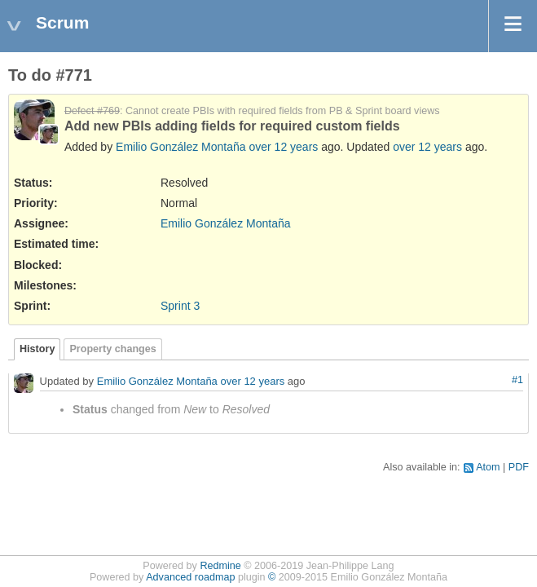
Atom (488, 467)
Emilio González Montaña (181, 146)
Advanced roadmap (190, 577)
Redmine (220, 566)
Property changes (112, 349)
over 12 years (283, 146)
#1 (517, 380)
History (37, 349)
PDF (518, 467)
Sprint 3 (180, 305)
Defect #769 (92, 111)
